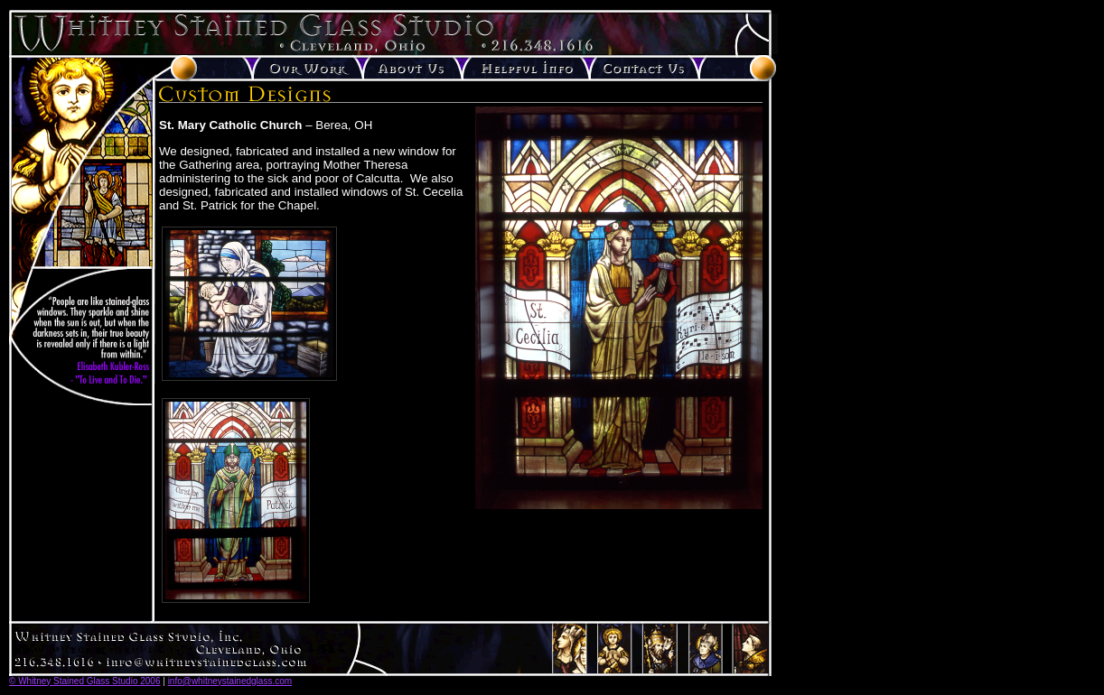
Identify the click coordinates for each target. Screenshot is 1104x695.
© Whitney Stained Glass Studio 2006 (84, 681)
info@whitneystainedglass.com (230, 681)
